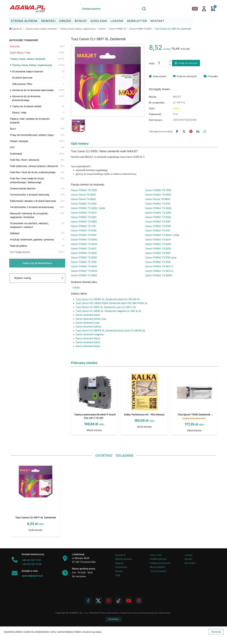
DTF (12, 147)
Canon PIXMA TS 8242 (84, 244)
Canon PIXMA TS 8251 (83, 248)
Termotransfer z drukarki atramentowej (32, 207)
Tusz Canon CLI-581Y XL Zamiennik (35, 517)
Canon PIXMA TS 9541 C (159, 270)
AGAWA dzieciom (158, 559)
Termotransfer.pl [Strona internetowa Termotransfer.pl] (158, 571)
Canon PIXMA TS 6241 (84, 212)
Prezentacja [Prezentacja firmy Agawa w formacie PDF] (121, 567)
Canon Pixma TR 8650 (157, 199)
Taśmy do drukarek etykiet (26, 106)
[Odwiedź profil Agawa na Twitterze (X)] (98, 600)
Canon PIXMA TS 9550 (84, 275)
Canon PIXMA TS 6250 (158, 212)
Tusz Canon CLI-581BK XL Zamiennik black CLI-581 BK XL (108, 299)
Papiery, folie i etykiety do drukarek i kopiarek (30, 120)
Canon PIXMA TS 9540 (84, 270)
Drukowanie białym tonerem (27, 71)
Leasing (117, 20)
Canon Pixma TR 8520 (83, 194)
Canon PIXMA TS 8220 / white (162, 235)
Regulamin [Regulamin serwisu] (120, 555)
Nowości (48, 20)
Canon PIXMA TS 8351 (158, 253)
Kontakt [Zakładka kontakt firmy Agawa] (188, 559)
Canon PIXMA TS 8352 (84, 257)
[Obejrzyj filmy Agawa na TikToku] (118, 600)
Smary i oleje (19, 112)
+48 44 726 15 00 (32, 564)
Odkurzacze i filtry (22, 83)
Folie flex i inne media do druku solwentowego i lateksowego (27, 180)
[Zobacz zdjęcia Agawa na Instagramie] (138, 600)
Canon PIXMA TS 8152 (83, 235)
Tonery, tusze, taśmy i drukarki (27, 58)
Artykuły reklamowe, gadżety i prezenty (32, 239)
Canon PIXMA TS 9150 (84, 261)
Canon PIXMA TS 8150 (84, 230)
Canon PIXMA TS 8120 (158, 226)
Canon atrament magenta (90, 334)
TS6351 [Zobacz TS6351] (76, 287)
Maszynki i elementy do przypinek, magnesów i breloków (29, 215)
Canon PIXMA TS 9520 (84, 266)
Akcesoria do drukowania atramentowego (26, 98)
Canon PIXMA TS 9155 (158, 261)
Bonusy (81, 20)
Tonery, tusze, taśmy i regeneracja (32, 65)
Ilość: (152, 63)
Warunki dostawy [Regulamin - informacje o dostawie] (123, 559)
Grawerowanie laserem (22, 188)
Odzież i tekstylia (19, 141)
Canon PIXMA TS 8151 (157, 230)
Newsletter (137, 20)
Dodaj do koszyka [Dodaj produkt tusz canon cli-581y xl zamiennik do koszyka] (185, 63)
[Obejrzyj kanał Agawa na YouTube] (128, 600)
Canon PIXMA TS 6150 (84, 203)
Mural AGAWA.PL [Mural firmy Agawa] (158, 567)
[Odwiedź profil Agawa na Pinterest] (108, 600)
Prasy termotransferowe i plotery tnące (32, 135)
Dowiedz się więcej (91, 632)
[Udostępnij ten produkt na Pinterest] (191, 131)
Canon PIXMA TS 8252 (158, 248)
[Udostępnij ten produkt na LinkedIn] (198, 131)
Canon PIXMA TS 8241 (158, 239)
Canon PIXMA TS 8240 (84, 239)
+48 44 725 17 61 (31, 560)
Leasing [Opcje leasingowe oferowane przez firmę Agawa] (188, 555)
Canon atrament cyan (87, 322)
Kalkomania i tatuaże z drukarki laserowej (33, 200)
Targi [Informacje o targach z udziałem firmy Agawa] (117, 575)
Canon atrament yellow (88, 326)
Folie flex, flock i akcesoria (24, 159)
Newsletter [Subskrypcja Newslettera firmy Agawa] (190, 563)
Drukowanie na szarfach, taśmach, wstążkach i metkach (29, 225)
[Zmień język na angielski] (195, 9)
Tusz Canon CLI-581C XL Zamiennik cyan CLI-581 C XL (106, 307)
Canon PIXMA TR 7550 (158, 190)
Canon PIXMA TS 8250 (158, 244)
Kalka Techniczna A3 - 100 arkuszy (144, 414)
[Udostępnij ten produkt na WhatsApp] (205, 131)
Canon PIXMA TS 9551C (158, 275)
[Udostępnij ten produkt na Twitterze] (184, 131)
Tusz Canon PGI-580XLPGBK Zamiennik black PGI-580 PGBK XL (112, 303)
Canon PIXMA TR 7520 (84, 190)
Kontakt (157, 20)
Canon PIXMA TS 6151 (157, 203)
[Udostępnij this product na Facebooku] (177, 131)
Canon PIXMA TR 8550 (158, 194)
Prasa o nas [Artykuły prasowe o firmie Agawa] (155, 555)
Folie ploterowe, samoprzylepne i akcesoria (34, 166)
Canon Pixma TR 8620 (83, 199)
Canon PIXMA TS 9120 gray (160, 257)
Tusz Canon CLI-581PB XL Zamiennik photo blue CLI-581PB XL (110, 330)
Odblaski (14, 233)
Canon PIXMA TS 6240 (158, 208)
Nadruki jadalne (18, 245)
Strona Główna (24, 20)
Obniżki (65, 20)
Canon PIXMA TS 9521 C (159, 266)
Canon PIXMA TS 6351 (158, 221)
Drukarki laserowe (22, 77)
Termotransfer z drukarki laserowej (29, 194)
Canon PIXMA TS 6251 (83, 217)
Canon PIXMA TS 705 (83, 226)
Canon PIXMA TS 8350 (84, 253)
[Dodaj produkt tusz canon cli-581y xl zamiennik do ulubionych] (185, 76)
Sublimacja (16, 153)
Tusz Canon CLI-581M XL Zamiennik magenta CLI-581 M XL (108, 311)
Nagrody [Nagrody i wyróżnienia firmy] (119, 563)
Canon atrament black (88, 314)
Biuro (13, 128)
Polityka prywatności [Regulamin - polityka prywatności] (160, 563)
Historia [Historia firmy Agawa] (119, 571)
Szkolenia (99, 20)
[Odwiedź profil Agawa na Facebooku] (88, 600)
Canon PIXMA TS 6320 (158, 217)
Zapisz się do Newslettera (37, 263)
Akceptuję (216, 631)
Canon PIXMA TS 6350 (84, 221)
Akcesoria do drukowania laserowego (33, 90)
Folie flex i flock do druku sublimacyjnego (33, 172)
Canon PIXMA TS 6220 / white (88, 208)
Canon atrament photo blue (91, 318)
